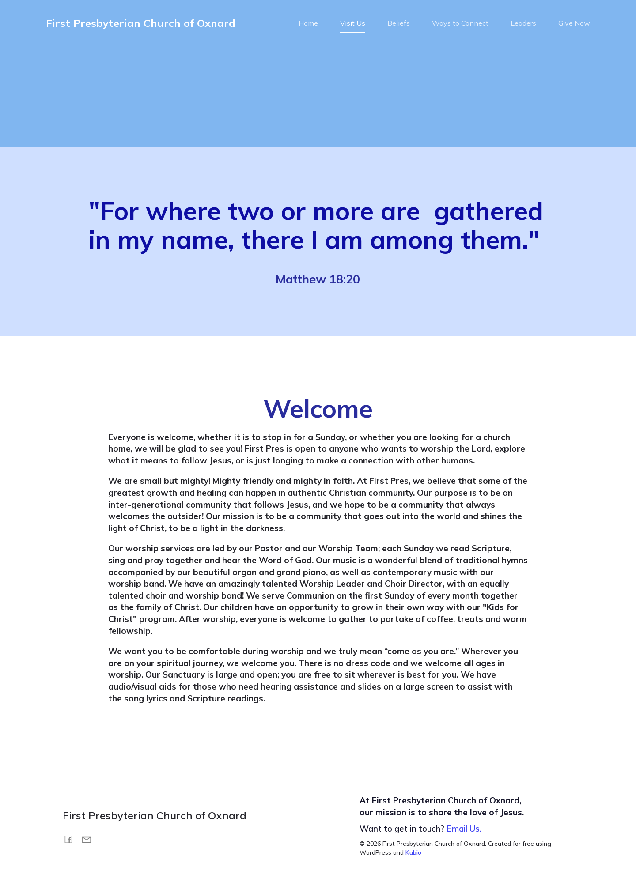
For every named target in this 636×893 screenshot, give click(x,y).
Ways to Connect (460, 24)
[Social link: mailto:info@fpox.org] (90, 841)
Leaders (523, 24)
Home (308, 24)
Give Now (574, 24)
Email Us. (464, 831)
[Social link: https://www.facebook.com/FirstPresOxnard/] (72, 841)
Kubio (413, 855)
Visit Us (352, 24)
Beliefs (398, 24)
